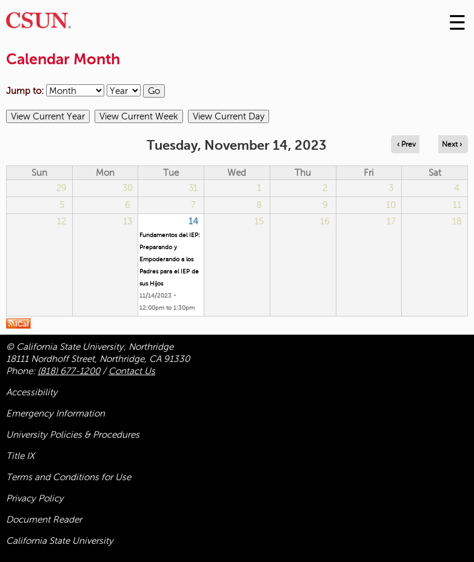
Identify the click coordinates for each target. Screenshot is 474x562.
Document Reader (44, 519)
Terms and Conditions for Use (68, 477)
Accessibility (32, 392)
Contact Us (131, 371)
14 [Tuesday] (193, 221)
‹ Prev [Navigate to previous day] (406, 144)
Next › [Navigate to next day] (452, 144)
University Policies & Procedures (72, 435)
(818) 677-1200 (69, 371)
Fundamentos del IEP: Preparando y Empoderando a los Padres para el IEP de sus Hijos (169, 259)
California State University (59, 541)
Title (20, 456)
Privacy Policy (35, 498)
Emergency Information (55, 413)
